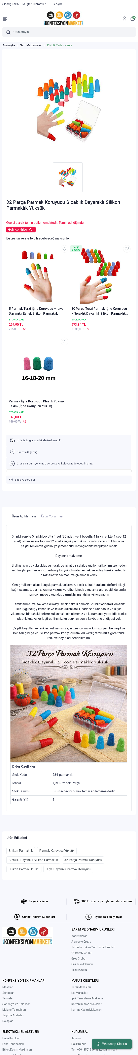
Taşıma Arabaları (13, 1015)
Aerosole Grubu (81, 941)
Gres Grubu (78, 958)
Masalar (7, 987)
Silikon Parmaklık (21, 851)
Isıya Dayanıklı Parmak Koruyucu (68, 869)
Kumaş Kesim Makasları (86, 1009)
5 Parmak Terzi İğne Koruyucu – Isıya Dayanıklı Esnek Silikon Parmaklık (36, 311)
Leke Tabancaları (13, 1044)
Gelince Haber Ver (21, 229)
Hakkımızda (78, 1044)
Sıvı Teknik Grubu (82, 964)
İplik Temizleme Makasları (87, 998)
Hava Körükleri (11, 1038)
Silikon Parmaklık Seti (24, 869)
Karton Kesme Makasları (86, 1004)
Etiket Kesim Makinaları (17, 1049)
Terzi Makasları (81, 987)
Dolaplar (7, 1021)
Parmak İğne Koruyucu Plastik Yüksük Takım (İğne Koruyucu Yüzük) (36, 403)
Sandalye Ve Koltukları (16, 1004)
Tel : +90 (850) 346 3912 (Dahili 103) (94, 1049)
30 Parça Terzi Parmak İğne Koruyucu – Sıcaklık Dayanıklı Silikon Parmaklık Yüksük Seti (99, 311)
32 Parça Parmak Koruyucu (83, 860)
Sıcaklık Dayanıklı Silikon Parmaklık (33, 860)
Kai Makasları (79, 992)
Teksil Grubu (79, 969)
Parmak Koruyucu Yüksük (56, 851)
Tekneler (7, 998)
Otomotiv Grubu (81, 952)
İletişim (76, 1038)
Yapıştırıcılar (79, 936)
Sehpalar (8, 992)
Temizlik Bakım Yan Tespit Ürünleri (93, 947)
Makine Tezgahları (14, 1009)
